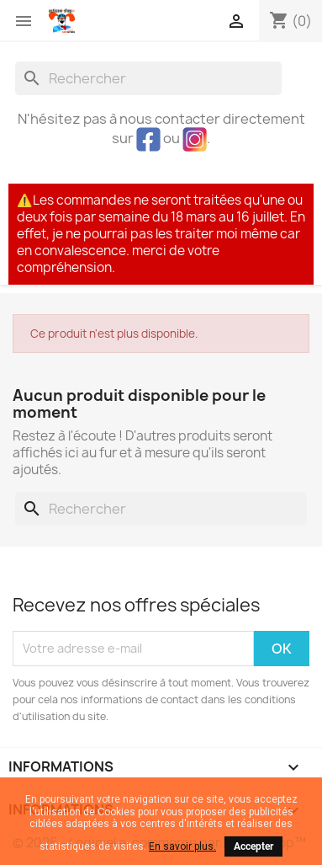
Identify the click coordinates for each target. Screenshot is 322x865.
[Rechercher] (148, 78)
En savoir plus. (182, 846)
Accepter (253, 846)
